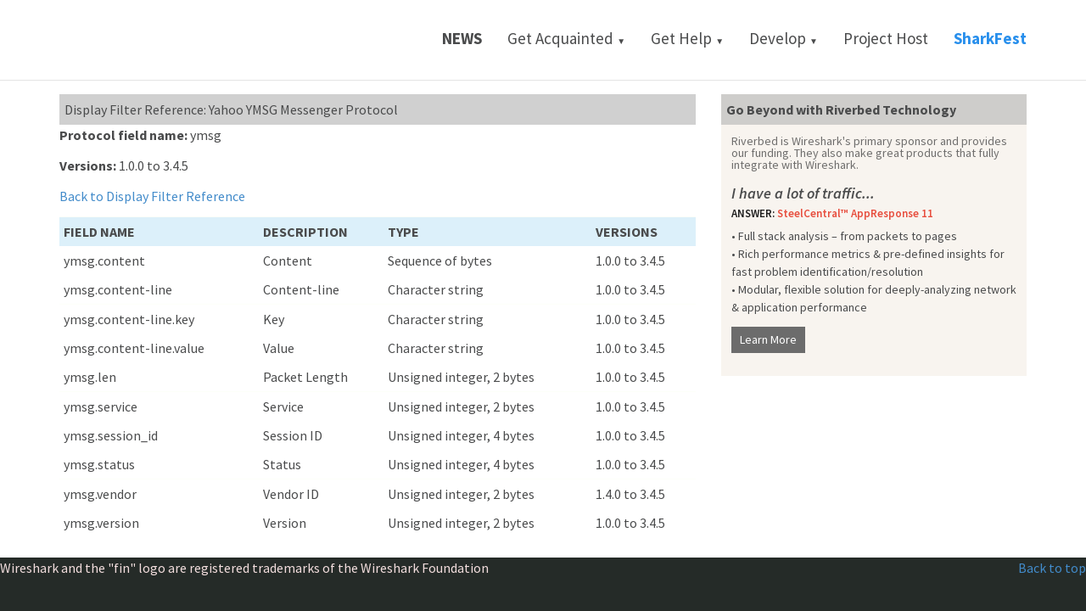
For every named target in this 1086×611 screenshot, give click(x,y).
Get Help (687, 38)
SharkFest (990, 38)
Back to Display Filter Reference (152, 196)
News (462, 38)
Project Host (885, 38)
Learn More (768, 339)
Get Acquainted (566, 38)
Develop (783, 38)
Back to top (1052, 567)
